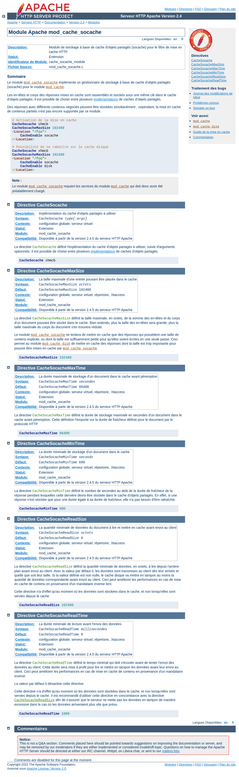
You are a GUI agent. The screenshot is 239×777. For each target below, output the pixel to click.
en (175, 39)
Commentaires (203, 137)
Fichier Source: (20, 67)
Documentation (55, 22)
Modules (170, 9)
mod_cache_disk (206, 126)
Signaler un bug (204, 108)
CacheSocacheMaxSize (207, 64)
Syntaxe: (22, 218)
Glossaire (210, 9)
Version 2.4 (77, 22)
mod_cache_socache (41, 83)
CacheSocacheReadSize (208, 76)
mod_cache (55, 87)
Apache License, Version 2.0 (46, 768)
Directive (26, 205)
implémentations (106, 99)
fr (183, 39)
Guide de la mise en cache (211, 132)
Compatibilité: (26, 238)
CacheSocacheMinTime (207, 72)
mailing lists (170, 751)
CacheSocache (201, 60)
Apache (12, 22)
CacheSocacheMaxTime (208, 68)
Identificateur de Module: (28, 62)
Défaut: (21, 289)
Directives (185, 9)
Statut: (13, 57)
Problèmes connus (206, 103)
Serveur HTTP (31, 22)
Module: (21, 233)
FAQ (198, 9)
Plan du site (227, 9)
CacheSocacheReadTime (209, 80)
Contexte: (23, 224)
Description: (18, 47)
